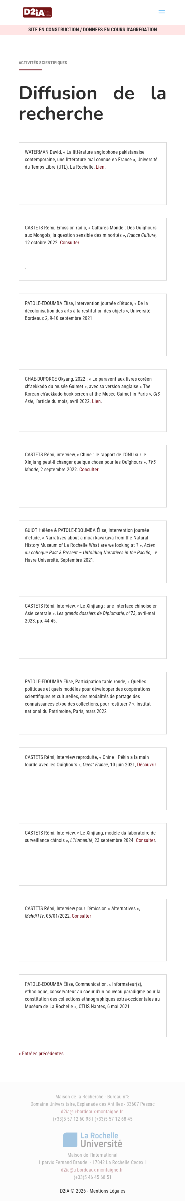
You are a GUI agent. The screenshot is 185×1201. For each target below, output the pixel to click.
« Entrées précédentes (41, 1054)
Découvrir (146, 765)
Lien (100, 167)
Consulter (89, 469)
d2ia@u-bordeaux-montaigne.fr (92, 1112)
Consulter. (70, 243)
